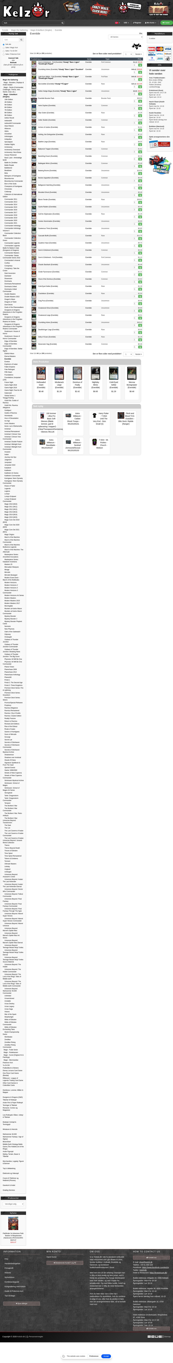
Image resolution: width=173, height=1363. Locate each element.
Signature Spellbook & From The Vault (11, 764)
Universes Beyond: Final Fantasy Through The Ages (12, 910)
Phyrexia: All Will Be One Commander (12, 663)
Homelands (7, 416)
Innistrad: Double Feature (12, 442)
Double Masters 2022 (11, 297)
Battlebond (7, 168)
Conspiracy (7, 266)
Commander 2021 (10, 223)
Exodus (6, 362)
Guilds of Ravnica (10, 413)
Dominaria (7, 281)
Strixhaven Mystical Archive (13, 780)
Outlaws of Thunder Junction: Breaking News (11, 651)
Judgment (7, 460)
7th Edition (7, 110)
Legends (7, 488)
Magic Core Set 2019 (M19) (11, 521)
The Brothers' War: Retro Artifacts (12, 814)
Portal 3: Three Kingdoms (12, 685)
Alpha (5, 131)
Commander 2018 (10, 215)
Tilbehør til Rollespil (9, 1100)
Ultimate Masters (9, 864)
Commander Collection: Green (12, 239)
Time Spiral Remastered (12, 856)
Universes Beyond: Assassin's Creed (10, 876)
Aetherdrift (7, 121)
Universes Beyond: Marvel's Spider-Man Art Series (11, 935)
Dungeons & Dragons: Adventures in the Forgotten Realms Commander (12, 326)
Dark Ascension (9, 273)
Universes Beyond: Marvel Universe (13, 925)
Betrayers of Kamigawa (12, 176)
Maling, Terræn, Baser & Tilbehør (11, 1155)
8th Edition (7, 113)
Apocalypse (8, 142)
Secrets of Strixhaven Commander (11, 746)
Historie (8, 1273)
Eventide (88, 62)
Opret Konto (52, 1257)
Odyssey (7, 634)
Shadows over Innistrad (12, 757)
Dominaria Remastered (12, 284)
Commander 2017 (10, 212)
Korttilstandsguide (12, 1282)
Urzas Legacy (8, 1006)
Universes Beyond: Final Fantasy (12, 900)
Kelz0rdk (143, 1270)
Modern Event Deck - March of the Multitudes (11, 579)
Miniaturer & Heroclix (10, 1129)
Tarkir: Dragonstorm (10, 796)
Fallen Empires (9, 367)
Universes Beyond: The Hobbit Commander (12, 970)
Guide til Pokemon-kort (14, 1291)
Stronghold (7, 793)
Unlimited (7, 996)
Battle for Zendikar (10, 163)
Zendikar (7, 1039)
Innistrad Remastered (11, 431)
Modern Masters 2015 (11, 601)
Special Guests (9, 768)
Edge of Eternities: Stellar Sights (12, 350)
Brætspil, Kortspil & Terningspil (9, 1123)
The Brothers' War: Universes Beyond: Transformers (10, 820)
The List (6, 828)
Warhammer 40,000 (10, 1134)
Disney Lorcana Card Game (12, 1070)
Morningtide (8, 606)
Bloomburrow (8, 178)
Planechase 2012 (10, 672)
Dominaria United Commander (10, 290)
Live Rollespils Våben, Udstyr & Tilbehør (13, 1116)
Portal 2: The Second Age (12, 682)
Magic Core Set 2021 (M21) (11, 531)
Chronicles (7, 189)
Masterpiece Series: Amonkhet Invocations (10, 556)
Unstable (7, 1001)
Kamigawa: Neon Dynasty (13, 478)
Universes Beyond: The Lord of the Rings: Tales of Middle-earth (12, 976)
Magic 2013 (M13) (10, 512)
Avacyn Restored (9, 155)
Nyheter (13, 1213)
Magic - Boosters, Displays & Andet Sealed (13, 84)
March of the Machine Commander (11, 541)
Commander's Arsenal (11, 260)
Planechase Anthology (11, 675)
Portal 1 (6, 680)
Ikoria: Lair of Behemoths (12, 426)
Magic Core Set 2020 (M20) (11, 526)
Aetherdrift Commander (12, 123)
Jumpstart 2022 (9, 465)
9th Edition (7, 115)
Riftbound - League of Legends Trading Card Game (13, 1079)
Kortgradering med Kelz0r (15, 1286)
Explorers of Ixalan (10, 364)
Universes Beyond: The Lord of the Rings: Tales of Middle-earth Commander (12, 984)
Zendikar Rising (9, 1042)
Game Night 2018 (10, 385)
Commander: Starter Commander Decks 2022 (11, 257)
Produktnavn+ (36, 59)
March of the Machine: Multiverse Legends (11, 546)
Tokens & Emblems (10, 858)
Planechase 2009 (10, 669)
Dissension (7, 278)
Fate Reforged (9, 369)
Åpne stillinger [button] (21, 1304)
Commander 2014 (10, 204)
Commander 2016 (10, 210)
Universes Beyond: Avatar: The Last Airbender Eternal (13, 885)
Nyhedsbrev (9, 1277)
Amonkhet (7, 134)
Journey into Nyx (9, 457)
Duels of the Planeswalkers (13, 307)
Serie (89, 59)
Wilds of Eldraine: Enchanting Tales (10, 1028)
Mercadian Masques (11, 567)
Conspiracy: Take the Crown (11, 269)
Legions (6, 491)
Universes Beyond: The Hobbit (12, 966)
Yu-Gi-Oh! (6, 1065)
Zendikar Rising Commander (9, 1046)
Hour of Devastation (10, 418)
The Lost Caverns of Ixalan (13, 831)
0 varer (166, 23)
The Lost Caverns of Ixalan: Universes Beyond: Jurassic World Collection (13, 840)
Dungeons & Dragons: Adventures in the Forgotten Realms (12, 312)
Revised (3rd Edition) (11, 724)
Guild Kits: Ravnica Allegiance (10, 406)
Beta (5, 173)
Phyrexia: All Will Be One (12, 659)
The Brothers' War (10, 806)
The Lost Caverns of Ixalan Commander (13, 834)
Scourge (6, 737)
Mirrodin (6, 572)
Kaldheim (7, 470)
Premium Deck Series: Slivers (11, 699)
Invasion (6, 452)
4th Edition (7, 102)
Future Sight (8, 382)
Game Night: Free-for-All (12, 390)
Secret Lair (7, 740)
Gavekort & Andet (9, 1185)
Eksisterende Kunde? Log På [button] (65, 1263)
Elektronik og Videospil (11, 1173)
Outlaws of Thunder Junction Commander (10, 646)
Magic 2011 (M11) (10, 507)
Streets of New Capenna (12, 773)
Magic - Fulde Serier (10, 1050)
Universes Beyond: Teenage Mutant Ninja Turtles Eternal (13, 952)
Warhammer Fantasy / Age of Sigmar (13, 1138)
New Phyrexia (8, 629)
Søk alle (7, 44)
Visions (6, 1012)
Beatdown (7, 170)
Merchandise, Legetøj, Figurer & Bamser (13, 1162)
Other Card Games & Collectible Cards (10, 1084)
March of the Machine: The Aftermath (13, 551)
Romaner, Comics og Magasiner (10, 1109)
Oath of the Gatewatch (11, 632)
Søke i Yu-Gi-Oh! (10, 51)
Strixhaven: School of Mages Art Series (11, 789)
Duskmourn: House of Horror (11, 332)
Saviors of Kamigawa (11, 732)
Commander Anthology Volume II (12, 229)
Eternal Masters (9, 356)
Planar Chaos (8, 667)
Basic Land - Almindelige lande (12, 159)
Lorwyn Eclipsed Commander (9, 500)
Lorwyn (6, 494)
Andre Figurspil (8, 1151)
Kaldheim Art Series (10, 473)
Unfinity (6, 866)
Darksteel (7, 276)
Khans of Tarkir (9, 486)
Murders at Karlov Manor (12, 608)
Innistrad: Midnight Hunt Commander (12, 448)
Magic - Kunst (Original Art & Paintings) (13, 1056)
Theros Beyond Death (11, 848)
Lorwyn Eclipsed (9, 496)
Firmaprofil (9, 1268)
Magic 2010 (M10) (10, 504)
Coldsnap (7, 192)
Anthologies (8, 136)
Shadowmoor (8, 755)
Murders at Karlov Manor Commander (12, 612)
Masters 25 (7, 564)
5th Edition (7, 105)
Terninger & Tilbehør (10, 1105)
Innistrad (7, 429)
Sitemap (167, 1337)
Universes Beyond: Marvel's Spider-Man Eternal (13, 942)
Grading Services (9, 1190)
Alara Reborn (8, 126)
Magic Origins (8, 534)
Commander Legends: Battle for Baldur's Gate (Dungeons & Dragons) (11, 248)
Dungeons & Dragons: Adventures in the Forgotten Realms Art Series (12, 319)
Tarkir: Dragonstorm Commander (10, 799)
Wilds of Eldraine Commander (9, 1023)
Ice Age (6, 421)
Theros (6, 845)
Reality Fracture (9, 718)
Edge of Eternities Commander (10, 345)
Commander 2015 (10, 207)
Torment (6, 861)
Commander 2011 (10, 199)
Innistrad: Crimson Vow (12, 434)
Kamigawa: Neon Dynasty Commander (13, 482)
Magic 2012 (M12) (10, 509)
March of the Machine (11, 537)
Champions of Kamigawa (12, 186)
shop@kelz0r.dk (145, 1262)
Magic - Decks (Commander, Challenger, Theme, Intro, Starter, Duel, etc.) (13, 89)
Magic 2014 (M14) (10, 514)
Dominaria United (10, 286)
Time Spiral (7, 853)
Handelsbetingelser (12, 1263)
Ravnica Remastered (11, 710)
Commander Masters (11, 253)
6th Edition (7, 107)
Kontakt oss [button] (151, 1258)
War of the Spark (9, 1014)
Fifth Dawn (7, 372)
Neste (138, 54)
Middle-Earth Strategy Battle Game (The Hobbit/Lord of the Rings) (13, 1146)
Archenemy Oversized (11, 150)
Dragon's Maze (9, 299)
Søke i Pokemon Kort (11, 54)
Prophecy (7, 705)
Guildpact (7, 410)
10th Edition (8, 99)
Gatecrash (7, 393)
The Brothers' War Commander (10, 809)
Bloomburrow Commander (13, 181)
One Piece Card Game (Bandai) (11, 1074)
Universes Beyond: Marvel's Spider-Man (10, 929)
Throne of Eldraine (10, 851)
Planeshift (7, 677)
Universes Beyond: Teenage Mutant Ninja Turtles (13, 946)
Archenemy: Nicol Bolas (12, 152)
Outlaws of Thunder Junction (10, 641)
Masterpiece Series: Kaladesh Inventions (10, 561)
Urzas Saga (8, 1009)
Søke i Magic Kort (10, 48)
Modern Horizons (10, 582)
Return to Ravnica (10, 721)
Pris (139, 59)
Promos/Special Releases (13, 703)
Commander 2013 (10, 202)
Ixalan (6, 454)
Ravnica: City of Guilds (12, 713)
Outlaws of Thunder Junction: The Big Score (11, 655)
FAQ (6, 1259)
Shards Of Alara (9, 760)
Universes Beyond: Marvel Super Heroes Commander (13, 920)
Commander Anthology (12, 226)
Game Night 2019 (10, 388)
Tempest (6, 803)
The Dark (7, 825)
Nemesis (7, 626)
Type (107, 59)
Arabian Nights (9, 144)
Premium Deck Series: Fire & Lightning (13, 689)
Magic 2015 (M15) (10, 517)
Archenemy (7, 147)
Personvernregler (34, 1337)
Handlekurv (160, 34)
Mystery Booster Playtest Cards (12, 623)
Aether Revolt (8, 118)
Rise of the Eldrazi (10, 726)
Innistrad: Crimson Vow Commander (12, 438)
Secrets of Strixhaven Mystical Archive (11, 751)
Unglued (6, 869)
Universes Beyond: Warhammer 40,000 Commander (10, 991)
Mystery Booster (9, 616)
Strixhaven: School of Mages (11, 784)
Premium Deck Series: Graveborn (11, 694)
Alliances (7, 128)
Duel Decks (8, 305)
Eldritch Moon (8, 353)
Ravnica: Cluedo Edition (12, 716)
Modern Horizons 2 (10, 585)
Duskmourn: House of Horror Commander (11, 337)
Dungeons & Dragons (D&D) (13, 1097)
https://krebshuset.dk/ (158, 1273)
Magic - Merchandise (10, 1060)
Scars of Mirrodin (9, 734)
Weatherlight (8, 1017)
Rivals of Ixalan (9, 729)
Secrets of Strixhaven (11, 742)
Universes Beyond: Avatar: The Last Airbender (13, 880)
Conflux (6, 263)
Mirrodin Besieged (10, 575)
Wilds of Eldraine (9, 1019)
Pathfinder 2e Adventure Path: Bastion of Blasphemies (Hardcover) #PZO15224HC (13, 1235)
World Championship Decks (11, 1033)
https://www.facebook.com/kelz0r (155, 1267)
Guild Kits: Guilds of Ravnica (10, 402)
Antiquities (7, 139)
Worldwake (7, 1037)
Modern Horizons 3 (10, 588)
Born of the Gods (9, 184)
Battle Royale (8, 165)
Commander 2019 (10, 218)
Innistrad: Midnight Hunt (12, 444)
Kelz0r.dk (21, 1337)
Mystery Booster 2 (10, 619)
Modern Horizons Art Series (13, 595)
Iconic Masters (9, 423)
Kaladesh (7, 468)
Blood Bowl (7, 1142)
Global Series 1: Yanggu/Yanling (9, 397)
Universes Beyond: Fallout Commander (13, 895)
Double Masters (9, 294)
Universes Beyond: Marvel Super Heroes (13, 915)
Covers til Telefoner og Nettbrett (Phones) (10, 1179)
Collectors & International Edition (12, 195)
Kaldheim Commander (11, 476)
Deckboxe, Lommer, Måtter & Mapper (13, 1091)
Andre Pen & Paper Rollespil (13, 1103)
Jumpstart (7, 462)
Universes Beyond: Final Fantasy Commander (12, 905)
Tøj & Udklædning (9, 1168)
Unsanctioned (8, 998)
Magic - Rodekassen (10, 1052)
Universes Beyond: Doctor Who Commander (13, 890)
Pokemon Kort (8, 1063)
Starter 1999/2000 (10, 770)
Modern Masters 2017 (11, 603)
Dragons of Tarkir (9, 302)
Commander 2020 (10, 220)
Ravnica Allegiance (10, 708)
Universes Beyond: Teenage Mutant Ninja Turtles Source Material (13, 959)
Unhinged (7, 872)
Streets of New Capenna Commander (12, 777)
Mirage (6, 570)
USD (126, 23)
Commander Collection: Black (12, 234)
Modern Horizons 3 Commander (10, 591)
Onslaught (7, 637)
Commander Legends (11, 243)
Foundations (8, 375)
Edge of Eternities (10, 341)
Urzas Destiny (8, 1004)
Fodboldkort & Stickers (11, 1068)
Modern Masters (9, 598)
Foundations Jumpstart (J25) (12, 379)
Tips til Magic (10, 1296)
